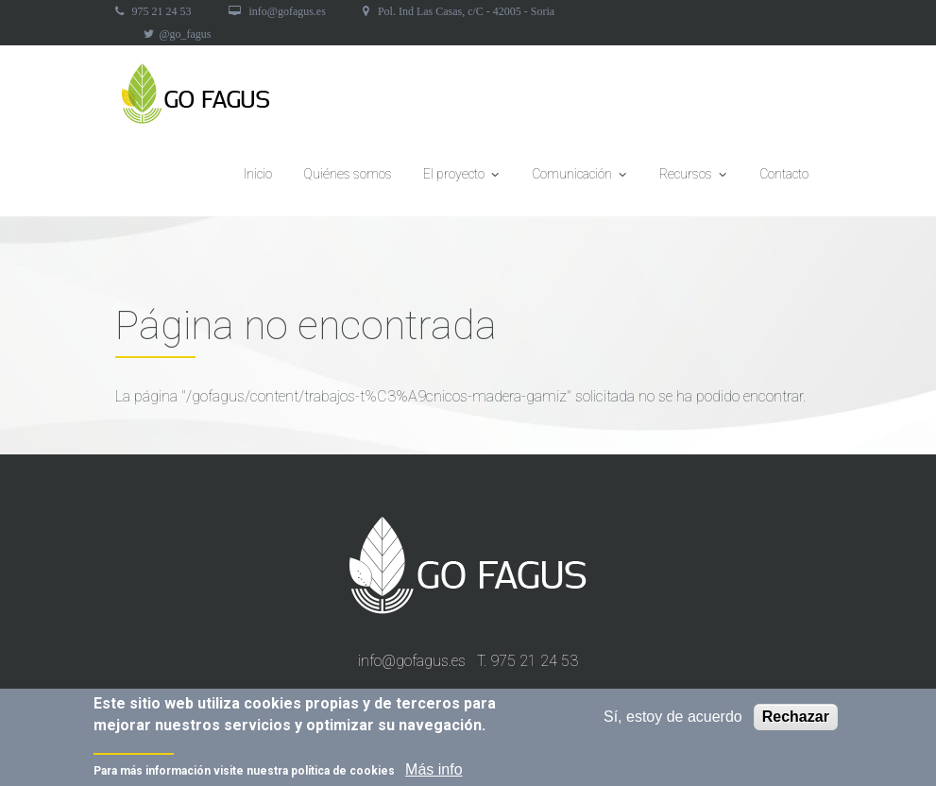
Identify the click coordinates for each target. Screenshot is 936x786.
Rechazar (795, 718)
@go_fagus (186, 34)
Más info (433, 770)
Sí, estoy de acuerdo (673, 718)
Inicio (258, 173)
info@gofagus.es (287, 11)
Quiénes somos (347, 173)
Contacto (783, 173)
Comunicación (580, 179)
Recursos (693, 179)
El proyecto (462, 179)
